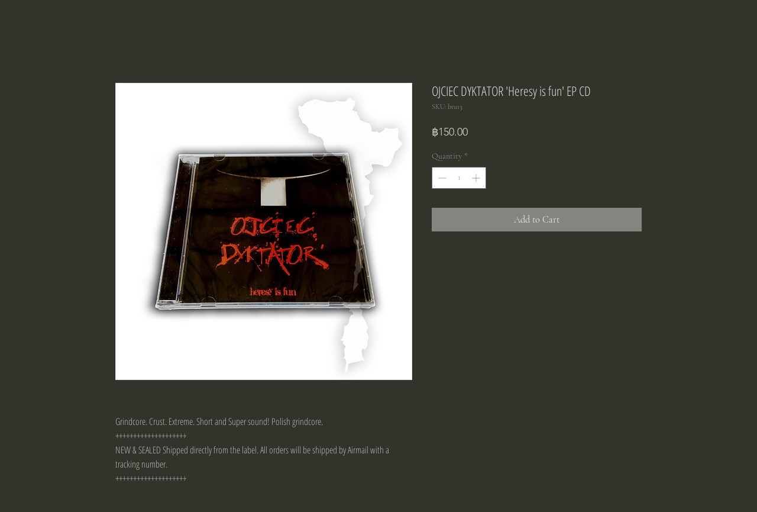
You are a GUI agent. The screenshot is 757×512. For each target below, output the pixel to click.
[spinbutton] (459, 178)
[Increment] (477, 178)
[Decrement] (441, 178)
